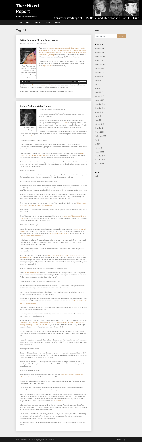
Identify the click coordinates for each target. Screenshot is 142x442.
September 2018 (100, 64)
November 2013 (100, 160)
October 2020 (99, 52)
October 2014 (99, 132)
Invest (48, 22)
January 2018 (99, 68)
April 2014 (98, 144)
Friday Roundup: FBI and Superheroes (39, 40)
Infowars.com (66, 216)
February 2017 (99, 96)
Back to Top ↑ (121, 440)
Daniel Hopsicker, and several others (40, 205)
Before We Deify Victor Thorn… (35, 106)
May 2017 (98, 84)
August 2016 (99, 112)
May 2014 (98, 140)
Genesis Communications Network (31, 236)
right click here (48, 65)
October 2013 (99, 164)
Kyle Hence (23, 205)
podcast (65, 123)
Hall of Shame (57, 401)
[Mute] (79, 82)
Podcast (57, 22)
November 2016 (100, 108)
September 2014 (100, 136)
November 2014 (100, 128)
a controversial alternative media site (40, 136)
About (28, 22)
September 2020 (100, 56)
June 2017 (98, 80)
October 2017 (99, 76)
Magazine (38, 22)
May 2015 (98, 116)
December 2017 (100, 72)
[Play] (23, 82)
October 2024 (99, 48)
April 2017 (98, 88)
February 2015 (99, 124)
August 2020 (99, 60)
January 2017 (99, 100)
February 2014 (99, 148)
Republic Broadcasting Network (59, 233)
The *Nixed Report (27, 8)
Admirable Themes (47, 440)
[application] (53, 82)
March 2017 (99, 92)
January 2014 (99, 152)
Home (20, 22)
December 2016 (100, 104)
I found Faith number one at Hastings (44, 85)
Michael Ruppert (81, 203)
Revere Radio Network (31, 272)
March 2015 (99, 120)
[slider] (51, 81)
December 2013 (100, 156)
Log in (97, 176)
